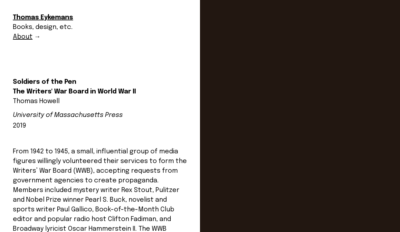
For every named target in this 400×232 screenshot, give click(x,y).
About (23, 37)
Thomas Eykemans (43, 17)
